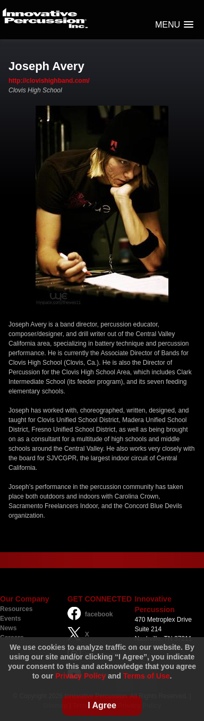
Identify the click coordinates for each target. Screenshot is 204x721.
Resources (16, 609)
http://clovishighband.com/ (49, 80)
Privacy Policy (80, 676)
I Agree (102, 705)
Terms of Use (146, 676)
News (8, 628)
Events (10, 618)
